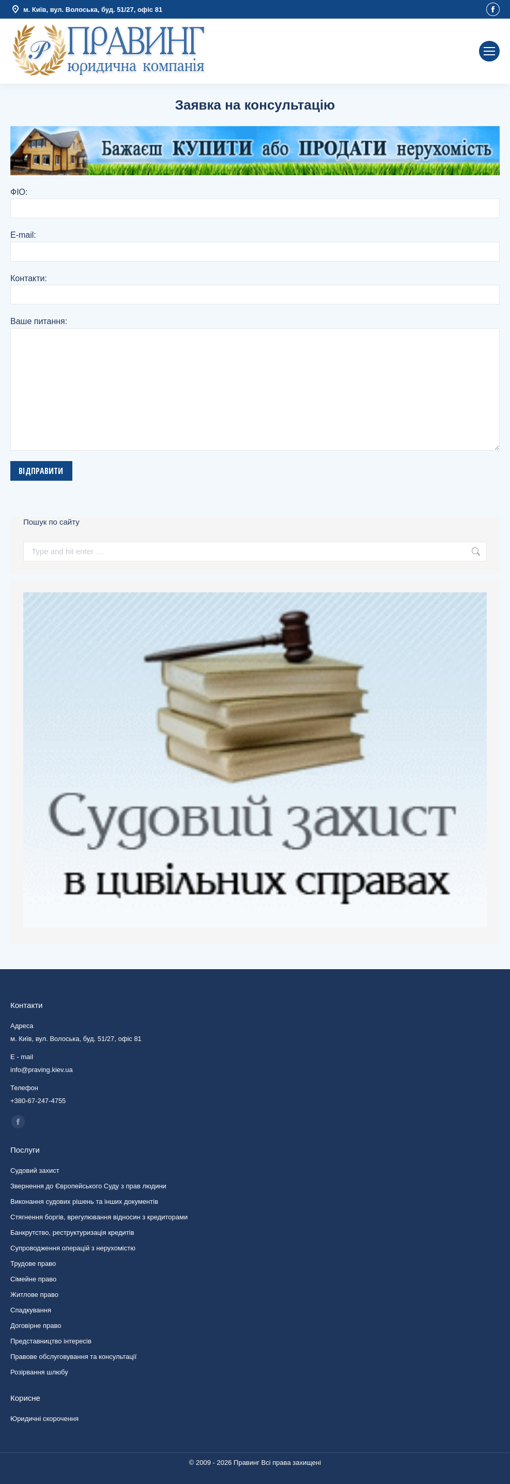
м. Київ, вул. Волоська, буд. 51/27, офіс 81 (86, 9)
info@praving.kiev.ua (429, 51)
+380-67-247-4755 (38, 1101)
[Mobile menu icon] (489, 51)
